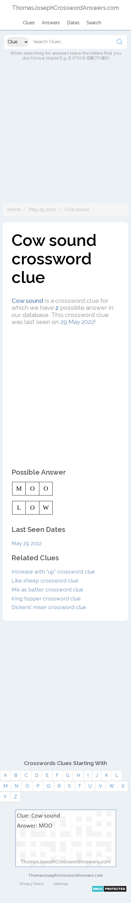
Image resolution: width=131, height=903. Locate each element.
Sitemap (60, 884)
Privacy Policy (32, 884)
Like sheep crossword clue (45, 581)
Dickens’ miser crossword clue (49, 607)
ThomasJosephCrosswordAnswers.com (65, 875)
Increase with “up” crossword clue (53, 572)
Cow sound (76, 209)
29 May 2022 (77, 321)
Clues (29, 22)
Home (14, 209)
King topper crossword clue (46, 599)
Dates (73, 22)
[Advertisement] (65, 137)
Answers (51, 22)
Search (93, 22)
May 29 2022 (42, 209)
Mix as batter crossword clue (47, 590)
